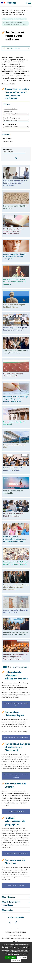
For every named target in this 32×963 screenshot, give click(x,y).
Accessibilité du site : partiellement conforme (16, 938)
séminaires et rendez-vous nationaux (14, 19)
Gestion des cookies (16, 935)
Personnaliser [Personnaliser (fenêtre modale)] (16, 960)
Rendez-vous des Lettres (16, 811)
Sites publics (7, 910)
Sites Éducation (8, 897)
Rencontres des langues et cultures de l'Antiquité (16, 776)
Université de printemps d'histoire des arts (16, 704)
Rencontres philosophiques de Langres (16, 737)
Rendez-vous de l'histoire (16, 885)
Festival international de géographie (16, 853)
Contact (16, 941)
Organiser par (7, 138)
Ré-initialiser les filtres (11, 109)
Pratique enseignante (8, 12)
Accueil (4, 10)
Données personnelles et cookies (16, 932)
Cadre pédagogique (9, 124)
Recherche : (7, 149)
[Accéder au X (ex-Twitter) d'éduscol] (10, 922)
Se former (20, 12)
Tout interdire (22, 957)
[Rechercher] (14, 152)
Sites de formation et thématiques (11, 903)
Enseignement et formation (17, 10)
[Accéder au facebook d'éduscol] (16, 922)
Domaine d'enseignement (11, 118)
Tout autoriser (10, 957)
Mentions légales (16, 929)
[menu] (29, 3)
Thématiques (7, 111)
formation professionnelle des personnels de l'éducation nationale (14, 23)
